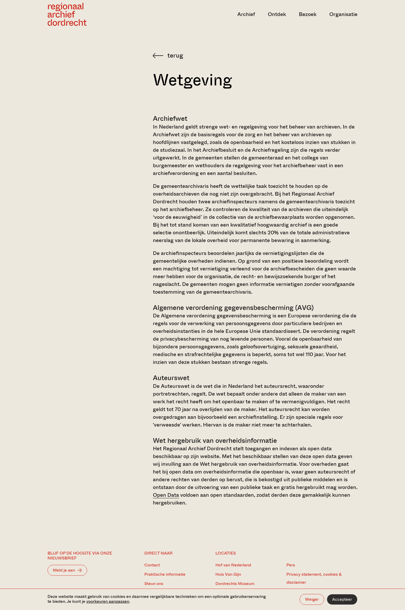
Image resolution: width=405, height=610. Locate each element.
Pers (290, 565)
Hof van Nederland (233, 565)
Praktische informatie (164, 574)
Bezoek (307, 14)
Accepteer (342, 599)
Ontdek (277, 14)
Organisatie (343, 14)
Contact (152, 565)
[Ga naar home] (94, 14)
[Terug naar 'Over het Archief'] (255, 55)
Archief (246, 14)
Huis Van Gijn (228, 574)
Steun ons (153, 584)
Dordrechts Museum (234, 584)
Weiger (312, 599)
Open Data (166, 495)
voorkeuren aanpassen (107, 601)
